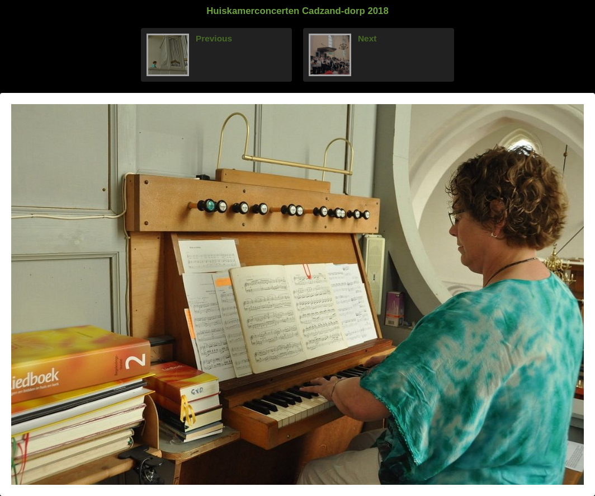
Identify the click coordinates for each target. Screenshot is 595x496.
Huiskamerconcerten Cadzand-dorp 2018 (297, 11)
